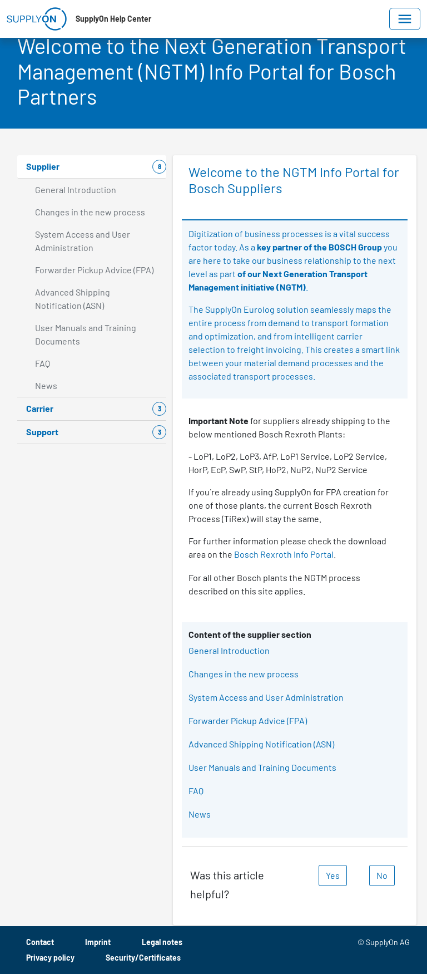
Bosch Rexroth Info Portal (284, 554)
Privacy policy (50, 957)
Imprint (98, 942)
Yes (333, 875)
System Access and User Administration (266, 697)
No (382, 875)
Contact (40, 942)
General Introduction (229, 650)
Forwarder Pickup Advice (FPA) (247, 720)
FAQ (195, 790)
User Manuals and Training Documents (262, 767)
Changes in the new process (243, 673)
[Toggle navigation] (404, 19)
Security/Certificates (143, 957)
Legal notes (162, 942)
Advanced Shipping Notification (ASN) (261, 744)
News (199, 814)
